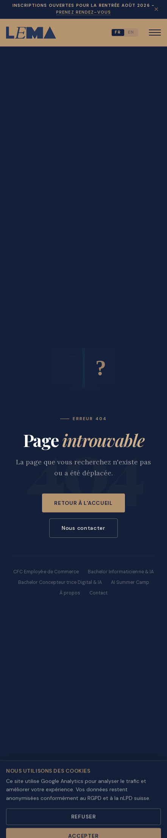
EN (131, 32)
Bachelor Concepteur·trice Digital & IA (60, 582)
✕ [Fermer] (156, 9)
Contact (98, 593)
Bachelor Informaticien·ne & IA (121, 572)
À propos (69, 593)
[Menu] (155, 32)
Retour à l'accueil (83, 503)
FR (118, 32)
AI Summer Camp (130, 582)
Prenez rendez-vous (83, 12)
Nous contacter (83, 528)
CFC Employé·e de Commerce (46, 572)
